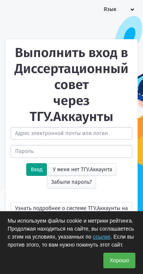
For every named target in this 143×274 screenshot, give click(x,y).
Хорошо (119, 260)
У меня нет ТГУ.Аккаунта (82, 169)
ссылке (101, 237)
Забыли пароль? (71, 182)
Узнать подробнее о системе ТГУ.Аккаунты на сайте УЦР (71, 210)
